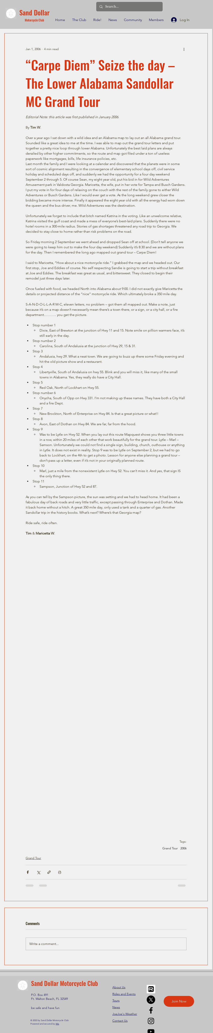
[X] (151, 999)
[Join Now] (179, 1001)
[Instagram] (151, 1021)
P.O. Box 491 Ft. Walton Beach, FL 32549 (49, 997)
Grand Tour (170, 848)
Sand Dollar (34, 12)
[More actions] (183, 49)
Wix (57, 1023)
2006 (183, 848)
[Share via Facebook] (28, 872)
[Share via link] (49, 872)
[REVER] (151, 989)
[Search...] (129, 6)
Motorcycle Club (34, 20)
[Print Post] (60, 872)
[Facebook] (151, 1010)
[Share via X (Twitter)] (38, 872)
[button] (79, 20)
